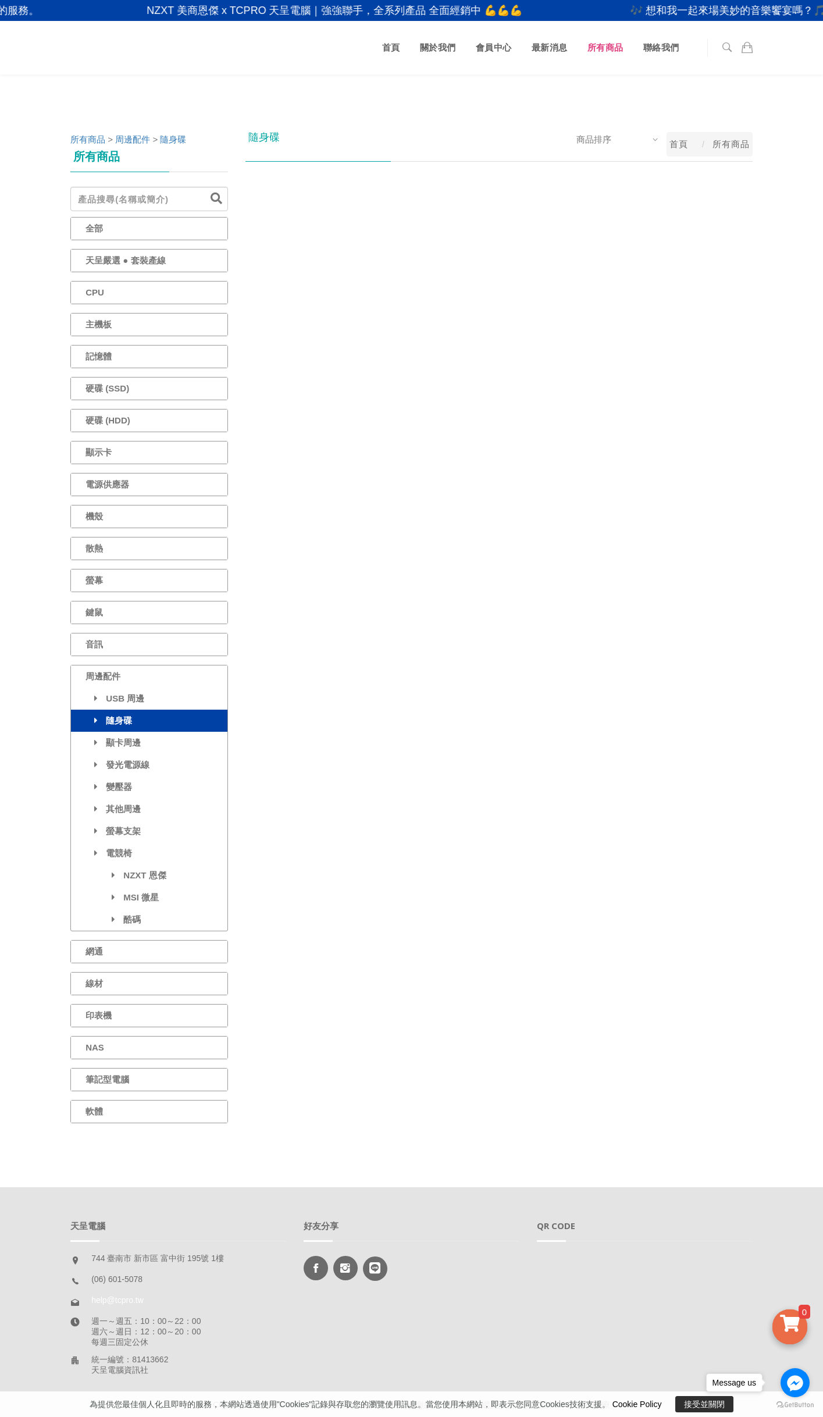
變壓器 (108, 787)
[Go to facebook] (795, 1382)
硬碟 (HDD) (107, 420)
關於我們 (438, 47)
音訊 (94, 644)
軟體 (94, 1111)
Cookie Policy (637, 1404)
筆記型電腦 (107, 1079)
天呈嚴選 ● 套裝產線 (125, 260)
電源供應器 (107, 484)
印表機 (98, 1015)
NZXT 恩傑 (125, 875)
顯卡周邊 (113, 742)
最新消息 (550, 47)
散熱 (94, 548)
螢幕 (94, 580)
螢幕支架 (113, 831)
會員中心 (494, 47)
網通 (94, 951)
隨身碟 (173, 139)
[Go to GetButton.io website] (795, 1405)
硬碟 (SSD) (107, 388)
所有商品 (605, 47)
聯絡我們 (661, 47)
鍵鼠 (94, 612)
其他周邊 (113, 809)
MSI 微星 (122, 897)
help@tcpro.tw (117, 1300)
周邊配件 (132, 139)
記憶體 (98, 356)
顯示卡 (98, 452)
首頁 (391, 47)
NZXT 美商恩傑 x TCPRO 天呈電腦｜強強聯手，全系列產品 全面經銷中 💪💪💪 (349, 10)
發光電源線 (117, 765)
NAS (94, 1047)
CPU (94, 292)
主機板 (98, 324)
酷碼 (113, 919)
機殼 (94, 516)
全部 (94, 228)
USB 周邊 (114, 698)
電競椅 (108, 853)
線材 (94, 983)
